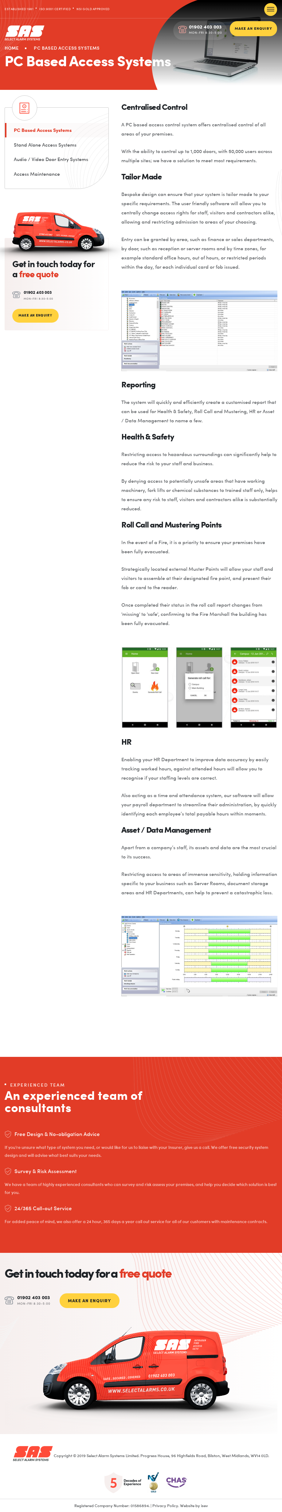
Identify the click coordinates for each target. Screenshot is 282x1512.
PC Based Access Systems (43, 130)
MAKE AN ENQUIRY (253, 28)
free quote (38, 274)
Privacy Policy (165, 1504)
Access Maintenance (37, 174)
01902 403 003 (205, 27)
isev (204, 1504)
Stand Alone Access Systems (45, 145)
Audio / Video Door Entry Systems (51, 160)
